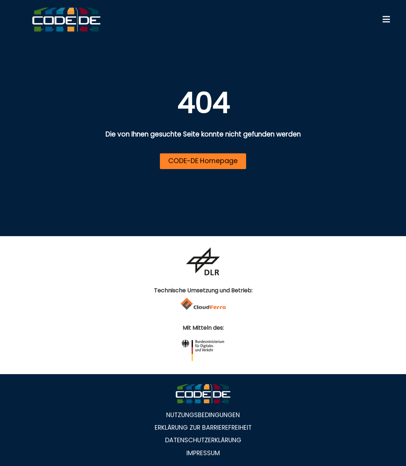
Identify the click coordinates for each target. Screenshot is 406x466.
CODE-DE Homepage (203, 161)
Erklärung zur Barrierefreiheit (203, 427)
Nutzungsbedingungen (203, 415)
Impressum (203, 453)
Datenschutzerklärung (203, 440)
